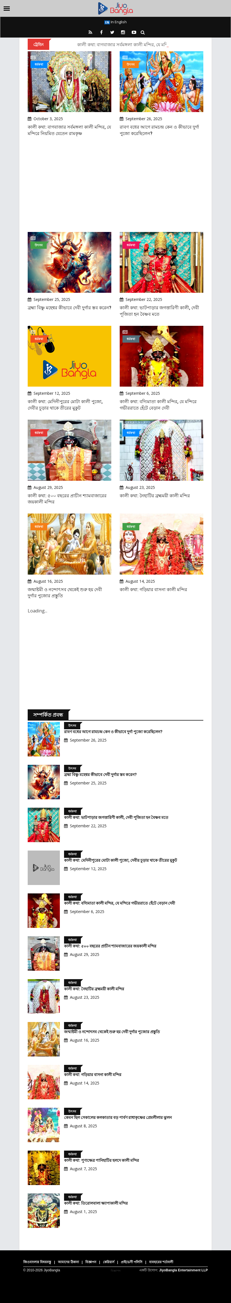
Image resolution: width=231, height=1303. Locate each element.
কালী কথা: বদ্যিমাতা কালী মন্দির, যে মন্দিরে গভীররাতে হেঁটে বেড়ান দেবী (119, 903)
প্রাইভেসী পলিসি (131, 1262)
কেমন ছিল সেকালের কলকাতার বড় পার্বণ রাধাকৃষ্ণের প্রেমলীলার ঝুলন (118, 1117)
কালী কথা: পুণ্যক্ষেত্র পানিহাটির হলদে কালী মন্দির (101, 1160)
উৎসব (131, 64)
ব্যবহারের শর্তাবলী (161, 1262)
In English (115, 21)
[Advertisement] (115, 184)
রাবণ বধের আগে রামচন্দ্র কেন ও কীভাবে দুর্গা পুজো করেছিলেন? (113, 732)
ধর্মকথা (39, 64)
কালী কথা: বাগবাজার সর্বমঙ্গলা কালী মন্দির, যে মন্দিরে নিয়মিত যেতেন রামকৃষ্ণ (146, 44)
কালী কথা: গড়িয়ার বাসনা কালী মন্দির (153, 589)
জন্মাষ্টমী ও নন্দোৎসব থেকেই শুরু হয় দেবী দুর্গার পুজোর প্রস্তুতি (112, 1032)
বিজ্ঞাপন (90, 1262)
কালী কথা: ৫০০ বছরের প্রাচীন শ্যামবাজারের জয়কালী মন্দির (110, 946)
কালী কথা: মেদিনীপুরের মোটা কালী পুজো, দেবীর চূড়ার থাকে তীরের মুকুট (120, 860)
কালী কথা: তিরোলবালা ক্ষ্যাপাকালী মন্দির (96, 1203)
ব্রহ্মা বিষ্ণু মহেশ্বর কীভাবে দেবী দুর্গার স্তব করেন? (69, 307)
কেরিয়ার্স (108, 1262)
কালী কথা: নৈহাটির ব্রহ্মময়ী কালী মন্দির (155, 495)
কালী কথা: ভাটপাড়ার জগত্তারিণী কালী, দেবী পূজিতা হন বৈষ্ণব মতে (116, 817)
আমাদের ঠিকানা (68, 1262)
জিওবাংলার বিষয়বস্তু (37, 1262)
